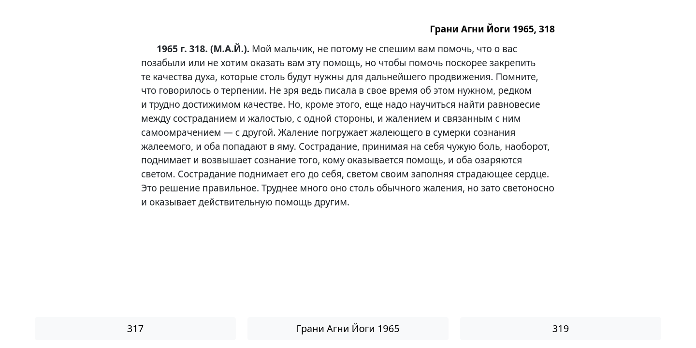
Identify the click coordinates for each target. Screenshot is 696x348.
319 (560, 328)
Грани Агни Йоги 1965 (347, 328)
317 (135, 328)
